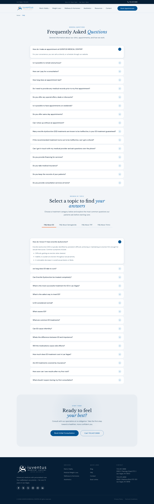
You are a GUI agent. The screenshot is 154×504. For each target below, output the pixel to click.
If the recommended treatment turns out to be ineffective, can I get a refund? (77, 140)
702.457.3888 (132, 2)
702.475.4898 (121, 477)
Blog (91, 469)
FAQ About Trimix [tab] (104, 225)
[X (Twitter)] (23, 488)
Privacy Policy (118, 499)
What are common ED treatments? (77, 320)
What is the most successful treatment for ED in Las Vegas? (77, 285)
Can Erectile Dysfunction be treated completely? (77, 277)
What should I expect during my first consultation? (77, 380)
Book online (94, 479)
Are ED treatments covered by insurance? (77, 362)
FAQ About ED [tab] (49, 225)
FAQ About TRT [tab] (87, 225)
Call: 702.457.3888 (92, 433)
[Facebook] (18, 488)
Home (18, 15)
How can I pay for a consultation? (77, 71)
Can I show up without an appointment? (77, 122)
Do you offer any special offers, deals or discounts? (77, 97)
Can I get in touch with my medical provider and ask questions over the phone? (77, 148)
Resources (99, 8)
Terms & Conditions (131, 499)
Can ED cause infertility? (77, 328)
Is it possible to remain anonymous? (77, 62)
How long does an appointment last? (77, 80)
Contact (109, 8)
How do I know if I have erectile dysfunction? (77, 241)
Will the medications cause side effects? (77, 345)
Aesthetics (88, 8)
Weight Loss (57, 8)
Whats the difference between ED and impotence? (77, 337)
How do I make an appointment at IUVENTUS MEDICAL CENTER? (77, 49)
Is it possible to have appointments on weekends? (77, 105)
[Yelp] (28, 488)
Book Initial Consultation (64, 433)
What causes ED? (77, 311)
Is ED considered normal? (77, 302)
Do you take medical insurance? (77, 165)
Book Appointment (127, 8)
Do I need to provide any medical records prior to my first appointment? (77, 88)
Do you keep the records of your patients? (77, 174)
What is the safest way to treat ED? (77, 294)
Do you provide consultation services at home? (77, 182)
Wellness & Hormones (73, 8)
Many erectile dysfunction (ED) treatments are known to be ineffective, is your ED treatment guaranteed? (77, 131)
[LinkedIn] (42, 488)
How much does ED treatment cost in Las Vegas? (77, 354)
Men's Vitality (44, 8)
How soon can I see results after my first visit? (77, 371)
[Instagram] (33, 488)
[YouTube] (38, 488)
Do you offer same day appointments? (77, 114)
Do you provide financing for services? (77, 157)
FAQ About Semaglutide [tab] (67, 225)
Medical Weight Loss (71, 472)
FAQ (91, 472)
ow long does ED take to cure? (77, 268)
